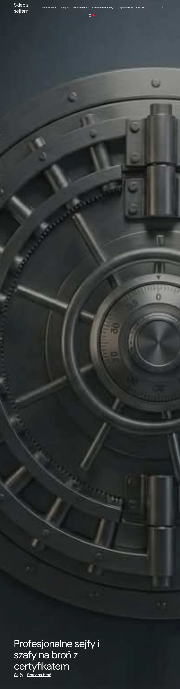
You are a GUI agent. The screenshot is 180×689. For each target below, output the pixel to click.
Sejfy (18, 674)
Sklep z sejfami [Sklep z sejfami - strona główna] (22, 8)
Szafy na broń (39, 674)
